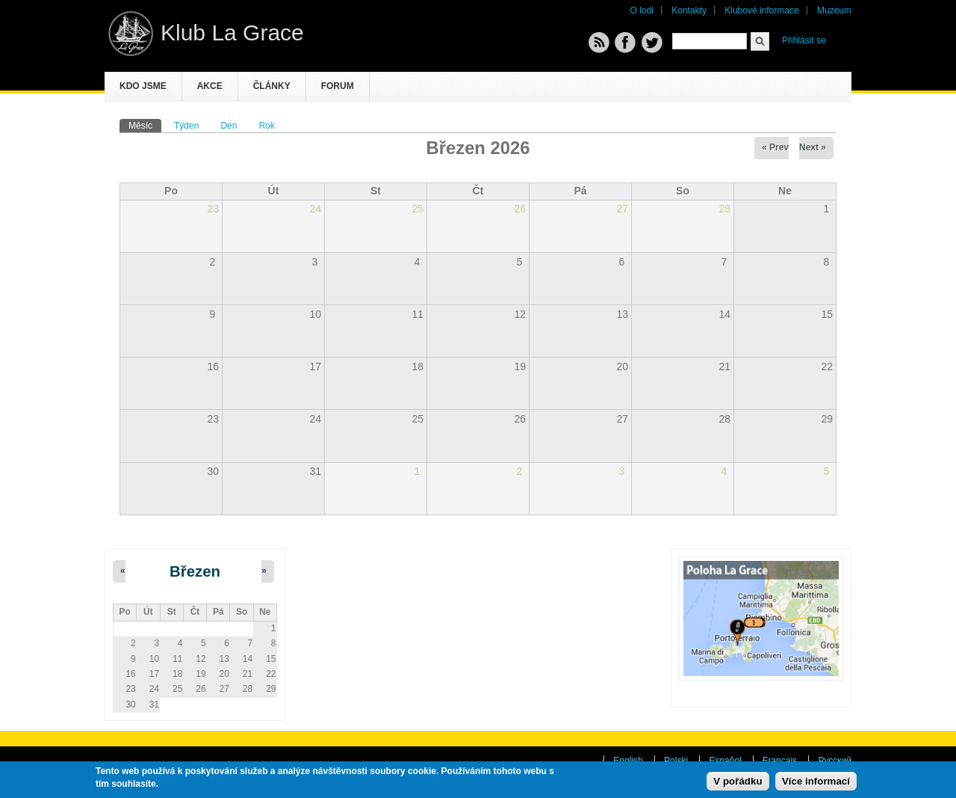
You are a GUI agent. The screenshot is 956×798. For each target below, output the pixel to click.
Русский (834, 760)
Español (725, 760)
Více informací (816, 782)
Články (272, 86)
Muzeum (834, 10)
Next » (812, 147)
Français (780, 760)
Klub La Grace (232, 32)
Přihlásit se (804, 40)
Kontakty (689, 10)
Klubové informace (761, 10)
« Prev (775, 147)
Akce (210, 86)
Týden (186, 125)
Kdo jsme (143, 86)
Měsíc (144, 125)
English (627, 760)
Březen (195, 571)
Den (228, 125)
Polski (676, 760)
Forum (337, 86)
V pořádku (737, 782)
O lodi (642, 10)
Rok (266, 125)
